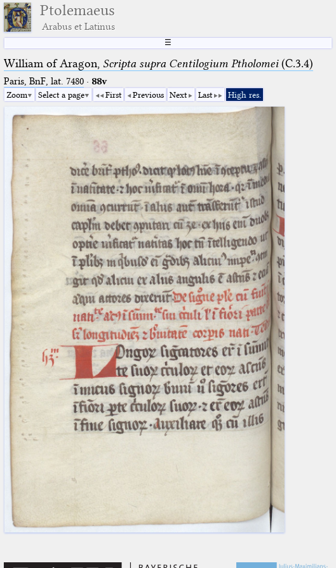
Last (205, 94)
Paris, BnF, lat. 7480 (44, 81)
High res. (244, 94)
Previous (148, 94)
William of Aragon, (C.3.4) (158, 63)
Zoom (16, 94)
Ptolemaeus (77, 17)
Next (178, 94)
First (113, 94)
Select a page (61, 94)
